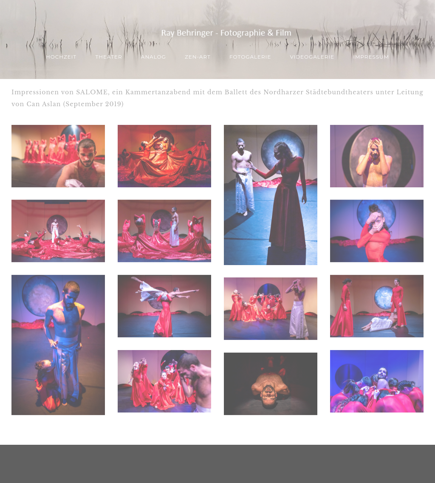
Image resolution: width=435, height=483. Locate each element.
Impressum (371, 57)
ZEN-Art (198, 57)
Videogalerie (312, 57)
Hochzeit (61, 57)
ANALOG (153, 57)
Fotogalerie (250, 57)
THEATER (108, 57)
